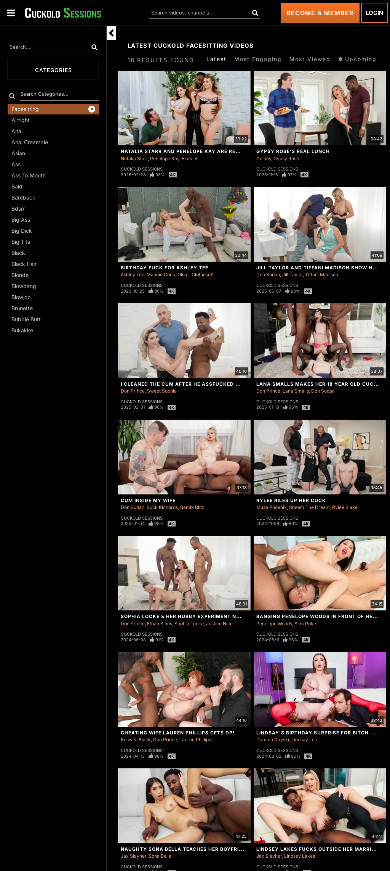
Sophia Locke (189, 623)
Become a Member (320, 13)
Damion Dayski (272, 739)
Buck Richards (162, 507)
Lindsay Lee (304, 739)
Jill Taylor (292, 274)
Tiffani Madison (321, 274)
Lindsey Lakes (299, 856)
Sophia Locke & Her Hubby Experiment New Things (193, 616)
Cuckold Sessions (142, 169)
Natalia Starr (134, 158)
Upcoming (357, 59)
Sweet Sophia (162, 391)
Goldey (263, 158)
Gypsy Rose (286, 158)
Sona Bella (160, 856)
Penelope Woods (274, 623)
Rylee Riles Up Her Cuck (291, 500)
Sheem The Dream (309, 507)
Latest (216, 59)
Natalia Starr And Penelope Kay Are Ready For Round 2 (202, 151)
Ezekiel (189, 158)
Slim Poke (305, 623)
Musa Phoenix (271, 507)
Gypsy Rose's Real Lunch (293, 151)
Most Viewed (310, 59)
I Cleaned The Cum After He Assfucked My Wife (189, 384)
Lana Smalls (296, 391)
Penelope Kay (164, 158)
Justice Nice (219, 623)
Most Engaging (258, 59)
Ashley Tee (132, 274)
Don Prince (133, 391)
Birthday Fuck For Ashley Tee (164, 267)
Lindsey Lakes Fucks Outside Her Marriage (319, 849)
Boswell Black (136, 739)
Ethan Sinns (159, 623)
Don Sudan (268, 274)
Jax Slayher (133, 856)
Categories (53, 70)
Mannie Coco (161, 274)
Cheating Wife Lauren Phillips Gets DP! (178, 733)
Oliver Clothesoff (195, 274)
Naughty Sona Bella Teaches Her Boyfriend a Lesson (199, 849)
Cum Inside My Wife (148, 500)
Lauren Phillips (195, 739)
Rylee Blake (345, 507)
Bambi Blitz (192, 507)
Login (374, 12)
